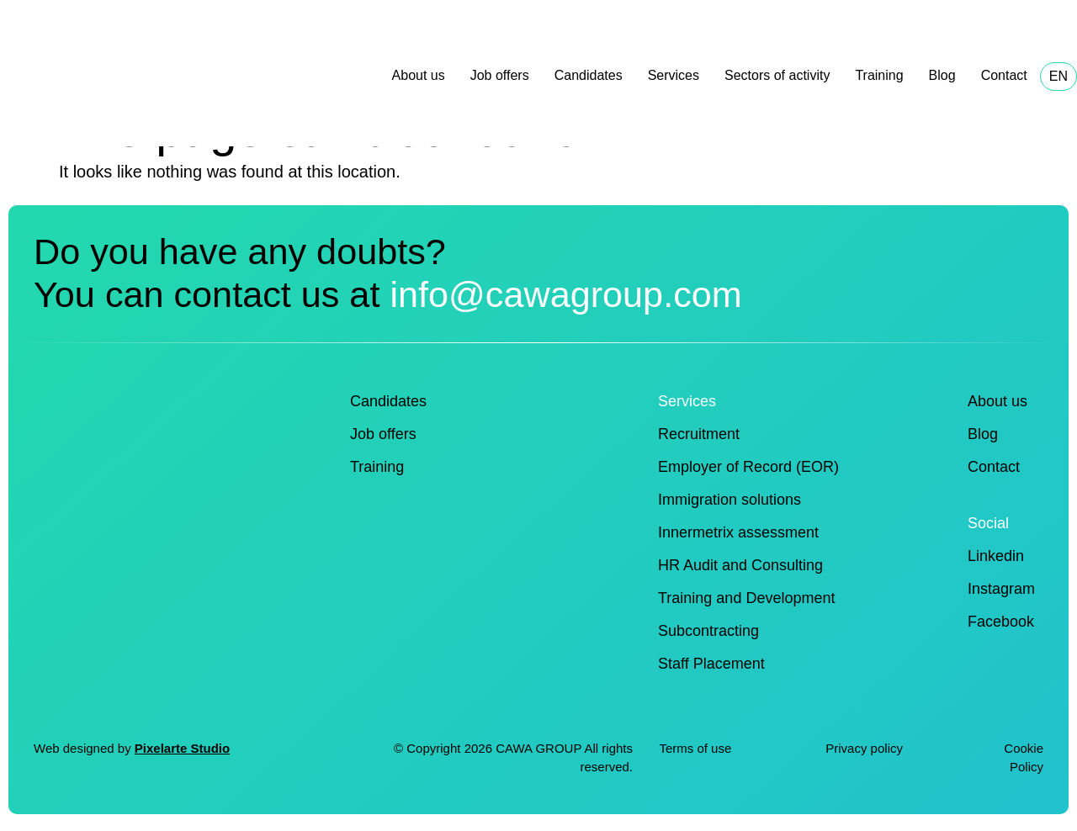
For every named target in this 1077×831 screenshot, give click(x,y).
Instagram (1001, 588)
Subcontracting (708, 630)
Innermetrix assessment (738, 532)
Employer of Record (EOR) (748, 466)
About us (418, 75)
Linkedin (996, 556)
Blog (942, 75)
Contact (1004, 75)
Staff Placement (711, 663)
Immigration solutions (729, 499)
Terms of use (695, 748)
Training (879, 75)
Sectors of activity (777, 75)
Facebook (1001, 621)
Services (673, 75)
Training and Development (746, 598)
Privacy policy (865, 748)
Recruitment (699, 434)
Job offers (499, 75)
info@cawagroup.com (565, 294)
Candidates (588, 75)
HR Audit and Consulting (740, 565)
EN (1058, 76)
